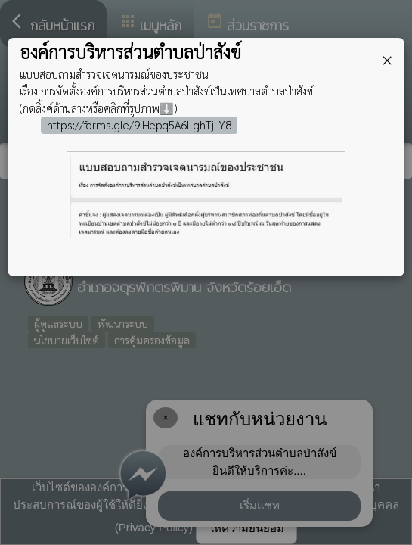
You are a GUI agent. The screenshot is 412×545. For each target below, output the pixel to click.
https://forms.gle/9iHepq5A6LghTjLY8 (139, 124)
